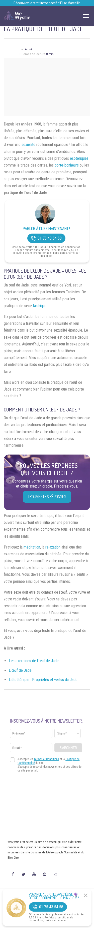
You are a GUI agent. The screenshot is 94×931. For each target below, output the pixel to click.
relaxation (52, 547)
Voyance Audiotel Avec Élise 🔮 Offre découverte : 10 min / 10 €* (54, 896)
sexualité (28, 144)
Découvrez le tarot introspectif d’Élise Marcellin (47, 3)
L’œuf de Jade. (20, 670)
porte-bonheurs (67, 165)
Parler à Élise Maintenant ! (46, 228)
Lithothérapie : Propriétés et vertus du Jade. (43, 679)
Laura (28, 49)
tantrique (40, 305)
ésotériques (79, 158)
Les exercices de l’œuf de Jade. (34, 660)
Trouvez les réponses (47, 496)
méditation (32, 547)
